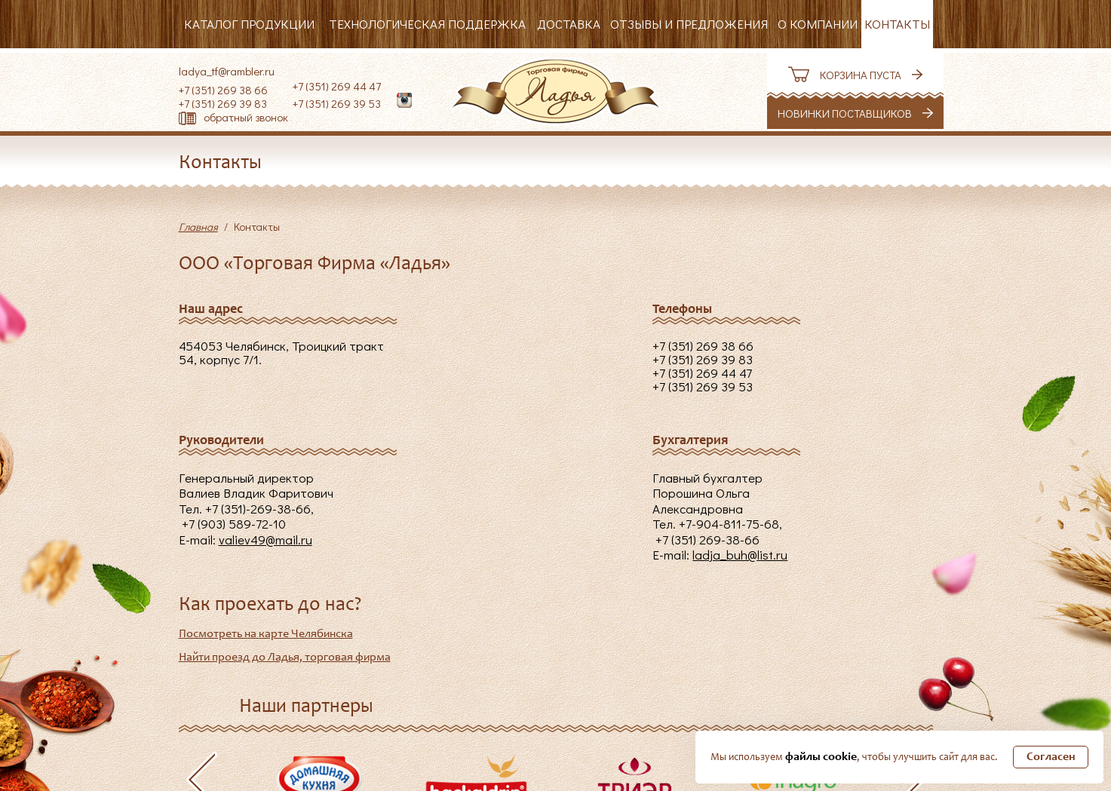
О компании (818, 23)
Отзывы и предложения (689, 23)
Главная (198, 226)
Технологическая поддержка (427, 23)
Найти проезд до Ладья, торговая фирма (285, 658)
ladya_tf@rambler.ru (227, 70)
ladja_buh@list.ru (739, 554)
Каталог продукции (249, 23)
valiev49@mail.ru (265, 539)
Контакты (897, 23)
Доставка (568, 23)
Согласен (1051, 757)
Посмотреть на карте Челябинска (266, 634)
